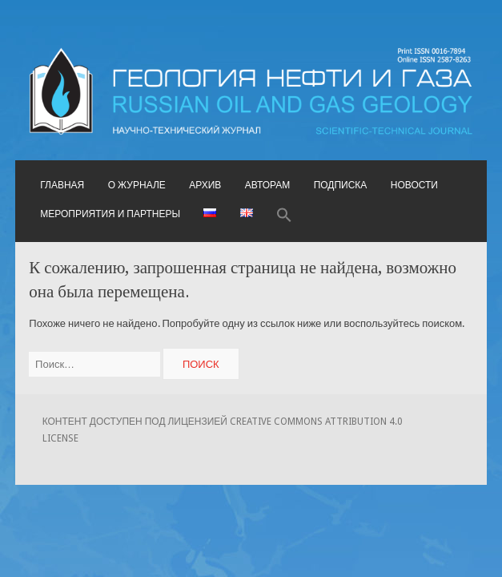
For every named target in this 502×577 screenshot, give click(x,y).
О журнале (137, 185)
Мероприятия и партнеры (110, 214)
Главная (62, 185)
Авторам (267, 185)
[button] (284, 215)
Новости (414, 185)
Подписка (340, 185)
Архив (205, 185)
